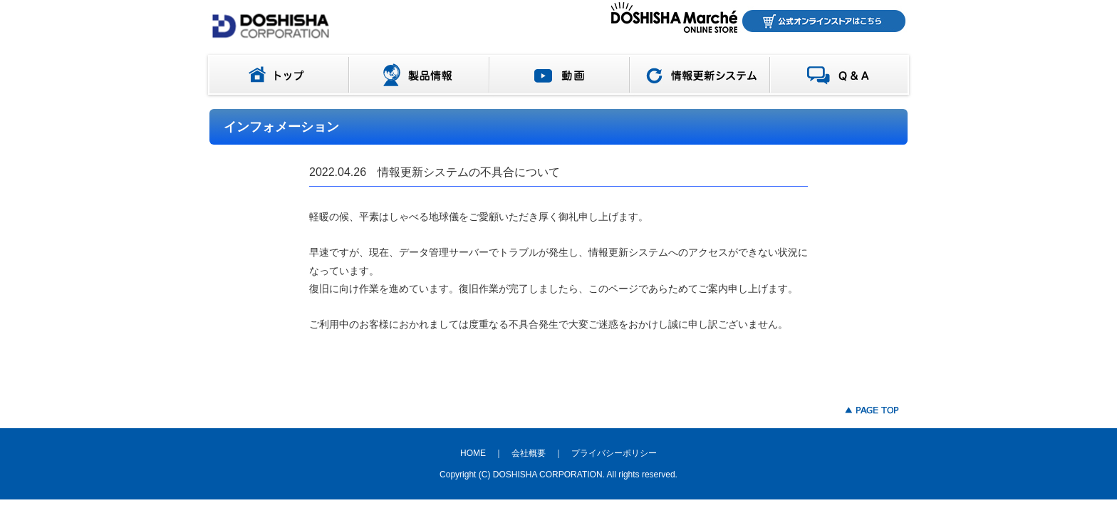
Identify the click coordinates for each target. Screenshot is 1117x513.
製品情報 (419, 74)
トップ (275, 74)
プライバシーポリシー (614, 453)
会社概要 (528, 453)
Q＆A (842, 74)
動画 (559, 74)
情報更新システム (700, 74)
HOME (473, 453)
